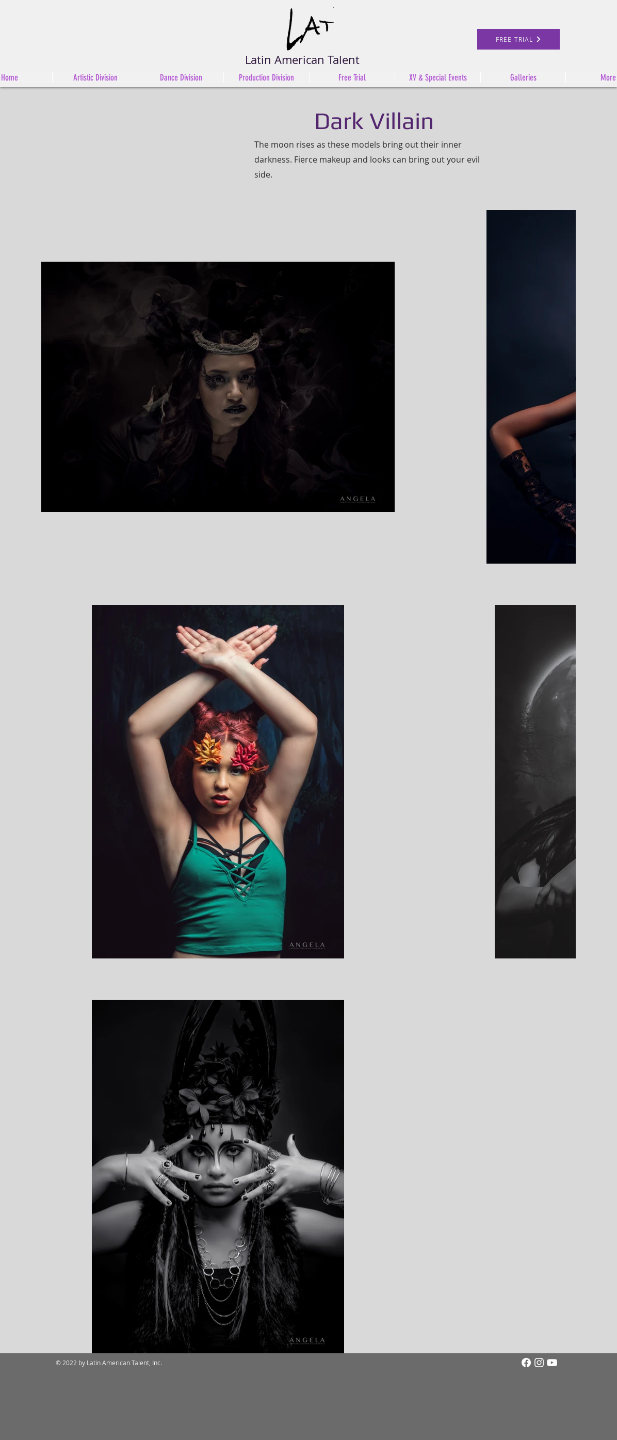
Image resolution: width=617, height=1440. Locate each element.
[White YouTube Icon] (552, 1362)
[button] (266, 77)
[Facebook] (526, 1362)
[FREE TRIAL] (518, 39)
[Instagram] (539, 1362)
